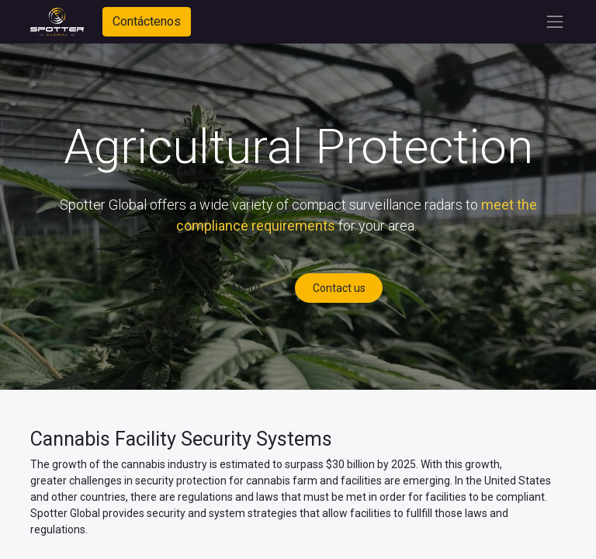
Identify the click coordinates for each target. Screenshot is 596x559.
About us (252, 288)
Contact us (339, 288)
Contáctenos (147, 21)
